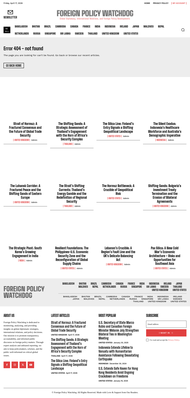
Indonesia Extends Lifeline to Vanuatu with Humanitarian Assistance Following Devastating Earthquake (119, 355)
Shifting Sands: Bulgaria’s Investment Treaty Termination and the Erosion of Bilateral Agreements (164, 195)
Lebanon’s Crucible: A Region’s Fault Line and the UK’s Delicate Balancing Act (118, 255)
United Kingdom (21, 141)
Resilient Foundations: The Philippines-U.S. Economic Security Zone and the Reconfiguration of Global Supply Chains (71, 257)
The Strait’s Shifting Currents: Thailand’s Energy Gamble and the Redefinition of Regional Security (72, 195)
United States (114, 137)
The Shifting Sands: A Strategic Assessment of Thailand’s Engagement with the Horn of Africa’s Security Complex (71, 133)
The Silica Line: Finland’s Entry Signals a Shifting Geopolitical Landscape (118, 129)
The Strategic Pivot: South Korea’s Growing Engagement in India (25, 253)
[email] (166, 325)
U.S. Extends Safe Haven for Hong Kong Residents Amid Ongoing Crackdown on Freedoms (118, 374)
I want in (166, 334)
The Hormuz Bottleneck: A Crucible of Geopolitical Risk (118, 191)
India (21, 262)
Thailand (68, 145)
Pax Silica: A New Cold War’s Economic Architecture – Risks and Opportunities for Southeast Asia (164, 257)
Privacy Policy (173, 341)
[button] (182, 29)
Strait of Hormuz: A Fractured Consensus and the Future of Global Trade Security (25, 131)
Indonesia (160, 141)
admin (34, 141)
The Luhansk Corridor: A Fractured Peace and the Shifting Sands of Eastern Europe (25, 193)
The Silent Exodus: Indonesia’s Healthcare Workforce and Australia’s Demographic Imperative (164, 131)
